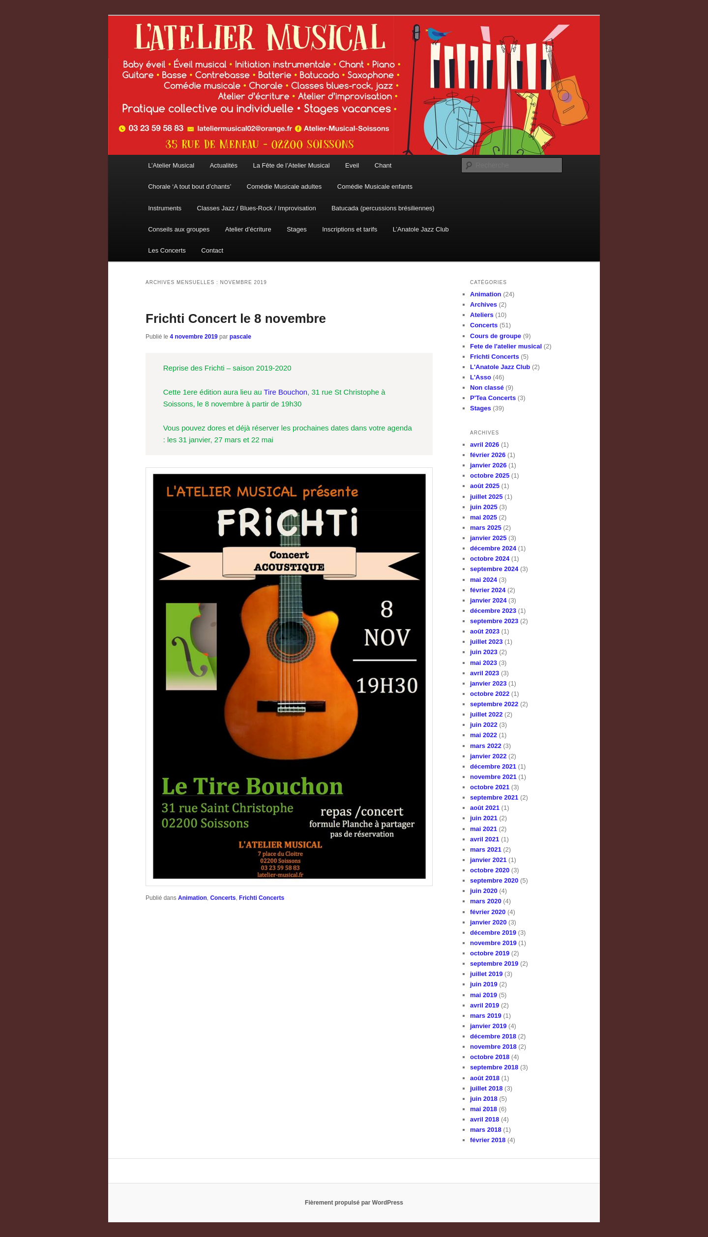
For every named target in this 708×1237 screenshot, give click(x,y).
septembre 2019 (494, 963)
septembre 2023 (494, 621)
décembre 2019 (493, 932)
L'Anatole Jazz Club (500, 367)
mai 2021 (483, 829)
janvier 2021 (488, 859)
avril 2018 (484, 1119)
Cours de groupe (495, 336)
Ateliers (482, 314)
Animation (192, 897)
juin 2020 (484, 890)
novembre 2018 (493, 1046)
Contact (212, 250)
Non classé (487, 387)
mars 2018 (486, 1129)
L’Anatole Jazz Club (421, 229)
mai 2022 (483, 735)
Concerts (223, 897)
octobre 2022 (489, 693)
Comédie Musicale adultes (284, 186)
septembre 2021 (494, 797)
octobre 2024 (489, 558)
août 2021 (485, 807)
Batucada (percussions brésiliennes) (383, 208)
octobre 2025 (489, 475)
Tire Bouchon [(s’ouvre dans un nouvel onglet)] (286, 392)
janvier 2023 (488, 683)
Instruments (164, 208)
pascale (240, 336)
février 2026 (487, 455)
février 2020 (487, 912)
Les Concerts (167, 250)
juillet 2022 (486, 714)
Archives (483, 304)
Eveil (352, 165)
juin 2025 (484, 507)
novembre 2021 (493, 776)
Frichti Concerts (261, 897)
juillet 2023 (486, 641)
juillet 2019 (486, 974)
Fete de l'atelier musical (506, 346)
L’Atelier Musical (171, 165)
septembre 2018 (494, 1067)
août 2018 (485, 1078)
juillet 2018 (486, 1088)
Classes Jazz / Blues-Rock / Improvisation (256, 208)
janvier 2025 (488, 538)
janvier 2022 (488, 756)
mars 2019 (486, 1015)
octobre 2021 (489, 787)
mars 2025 (486, 527)
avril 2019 (484, 1005)
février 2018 (487, 1140)
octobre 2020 (489, 870)
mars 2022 (486, 745)
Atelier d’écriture (248, 229)
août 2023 (485, 631)
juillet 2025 (486, 496)
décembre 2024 (493, 548)
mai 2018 (483, 1109)
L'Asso (480, 377)
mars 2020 (486, 901)
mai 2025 (483, 517)
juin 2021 (484, 818)
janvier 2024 (488, 600)
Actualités (223, 165)
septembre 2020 (494, 880)
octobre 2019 (489, 953)
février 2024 (487, 590)
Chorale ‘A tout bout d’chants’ (189, 186)
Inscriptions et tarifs (349, 229)
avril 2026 (484, 444)
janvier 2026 (488, 465)
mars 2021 (486, 849)
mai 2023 (483, 662)
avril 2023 (484, 673)
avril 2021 (484, 839)
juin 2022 (484, 724)
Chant (383, 165)
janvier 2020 (488, 922)
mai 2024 (483, 579)
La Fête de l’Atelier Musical (291, 165)
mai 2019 (483, 995)
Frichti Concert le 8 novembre (236, 318)
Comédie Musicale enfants (375, 186)
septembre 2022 (494, 704)
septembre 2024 (494, 569)
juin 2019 (484, 984)
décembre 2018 (493, 1036)
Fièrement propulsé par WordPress (354, 1202)
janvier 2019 (488, 1026)
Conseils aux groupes (178, 229)
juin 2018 (484, 1098)
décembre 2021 (493, 766)
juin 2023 (484, 652)
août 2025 (485, 485)
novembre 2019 (493, 943)
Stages (296, 229)
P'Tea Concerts (493, 398)
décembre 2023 (493, 610)
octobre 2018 (489, 1057)
